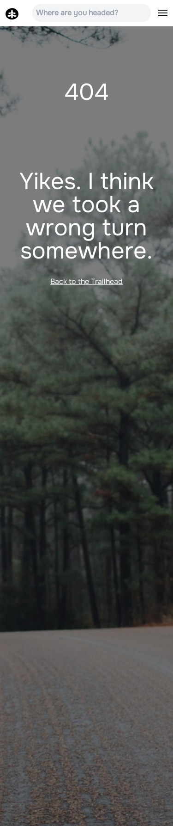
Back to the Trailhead (86, 281)
